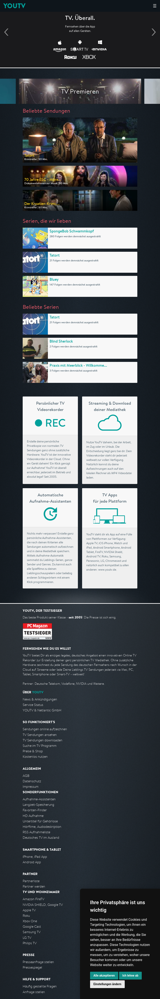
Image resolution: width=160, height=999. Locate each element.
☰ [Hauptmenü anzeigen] (155, 6)
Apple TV (29, 910)
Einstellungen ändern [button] (107, 984)
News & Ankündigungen (40, 699)
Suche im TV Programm (39, 745)
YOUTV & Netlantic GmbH (42, 710)
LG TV (27, 937)
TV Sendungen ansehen (40, 735)
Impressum (30, 786)
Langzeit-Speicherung (38, 804)
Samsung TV (32, 932)
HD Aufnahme (33, 816)
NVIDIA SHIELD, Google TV (43, 904)
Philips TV (30, 943)
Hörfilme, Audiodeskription (42, 826)
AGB (26, 775)
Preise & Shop (33, 751)
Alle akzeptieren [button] (104, 975)
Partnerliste (31, 881)
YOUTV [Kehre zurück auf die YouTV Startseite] (14, 5)
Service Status (33, 705)
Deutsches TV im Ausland (41, 837)
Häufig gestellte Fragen (40, 986)
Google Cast (32, 926)
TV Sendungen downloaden (42, 740)
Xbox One (30, 921)
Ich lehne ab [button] (130, 975)
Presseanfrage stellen (38, 962)
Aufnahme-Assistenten (39, 799)
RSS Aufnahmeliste (36, 832)
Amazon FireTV (33, 899)
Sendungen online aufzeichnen (45, 729)
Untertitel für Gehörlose (40, 821)
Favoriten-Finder (35, 810)
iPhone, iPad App (35, 856)
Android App (32, 862)
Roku (26, 915)
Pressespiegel (32, 967)
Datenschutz (32, 781)
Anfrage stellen (34, 992)
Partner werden (34, 886)
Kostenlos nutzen (35, 756)
